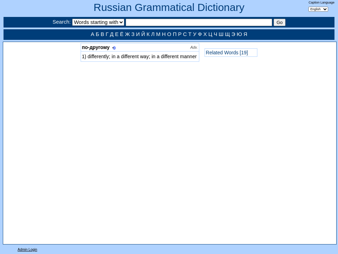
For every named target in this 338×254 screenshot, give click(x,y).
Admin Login (27, 250)
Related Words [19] (227, 52)
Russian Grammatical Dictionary (169, 7)
